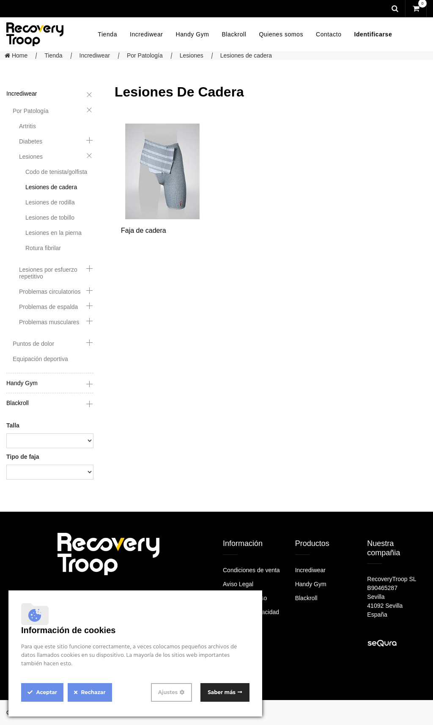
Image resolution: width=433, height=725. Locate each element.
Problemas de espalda (48, 306)
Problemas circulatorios (50, 291)
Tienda (53, 55)
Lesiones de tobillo (49, 217)
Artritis (27, 126)
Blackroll (17, 403)
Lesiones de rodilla (50, 202)
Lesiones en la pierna (53, 232)
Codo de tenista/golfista (56, 171)
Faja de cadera (143, 230)
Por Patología (145, 55)
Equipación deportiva (40, 359)
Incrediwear (94, 55)
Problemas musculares (49, 322)
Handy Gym (22, 383)
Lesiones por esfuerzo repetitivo (48, 273)
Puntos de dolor (33, 343)
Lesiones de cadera (246, 55)
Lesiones (191, 55)
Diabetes (30, 141)
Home (16, 55)
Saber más (222, 692)
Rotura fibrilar (43, 248)
